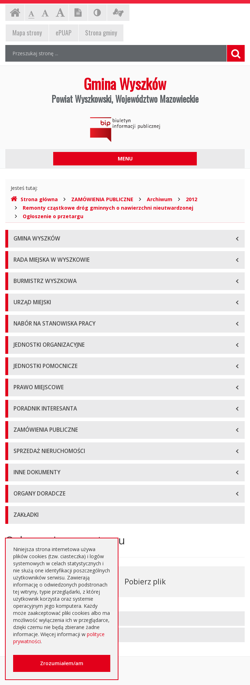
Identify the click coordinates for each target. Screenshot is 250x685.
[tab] (125, 618)
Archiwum (159, 199)
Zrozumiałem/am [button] (61, 663)
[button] (125, 618)
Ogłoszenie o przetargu (53, 216)
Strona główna (34, 199)
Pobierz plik (145, 582)
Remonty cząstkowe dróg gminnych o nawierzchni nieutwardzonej (108, 207)
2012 (191, 199)
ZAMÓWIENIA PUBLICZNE (102, 199)
